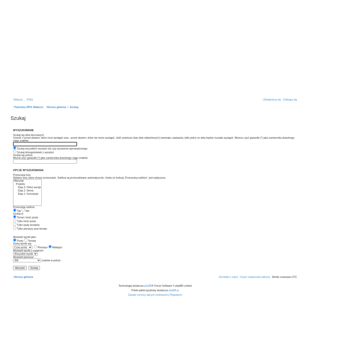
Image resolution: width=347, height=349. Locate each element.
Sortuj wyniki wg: (22, 243)
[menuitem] (29, 99)
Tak (17, 211)
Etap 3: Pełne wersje (27, 187)
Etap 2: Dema (27, 190)
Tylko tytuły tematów (26, 225)
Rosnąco (41, 247)
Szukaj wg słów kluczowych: (28, 135)
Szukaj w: (18, 213)
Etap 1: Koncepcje (27, 194)
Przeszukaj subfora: (24, 207)
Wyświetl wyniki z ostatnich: (28, 250)
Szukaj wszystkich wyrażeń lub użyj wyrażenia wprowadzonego (50, 148)
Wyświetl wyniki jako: (24, 237)
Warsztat (27, 181)
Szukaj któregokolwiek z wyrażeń (33, 152)
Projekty (27, 184)
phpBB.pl (174, 290)
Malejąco (55, 247)
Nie (25, 211)
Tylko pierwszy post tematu (30, 228)
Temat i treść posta (25, 217)
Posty (18, 240)
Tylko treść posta (24, 221)
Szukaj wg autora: (23, 155)
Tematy (30, 240)
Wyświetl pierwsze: (23, 257)
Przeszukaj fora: (22, 175)
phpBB (148, 285)
